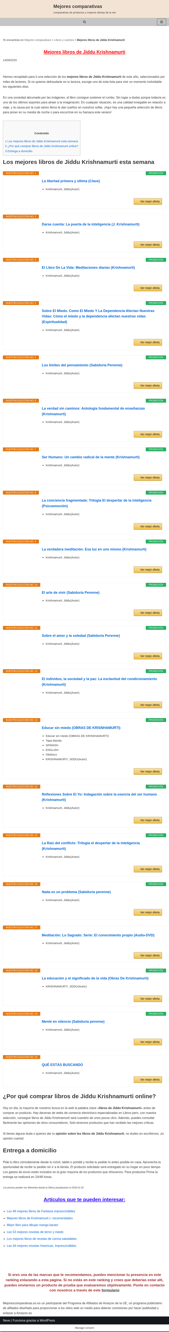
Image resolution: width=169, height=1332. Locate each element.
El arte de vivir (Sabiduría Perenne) (71, 593)
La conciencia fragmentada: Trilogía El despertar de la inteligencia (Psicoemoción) (96, 503)
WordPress (47, 1327)
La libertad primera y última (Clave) (71, 181)
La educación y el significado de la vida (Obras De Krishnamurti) (95, 979)
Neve (6, 1327)
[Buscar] (84, 21)
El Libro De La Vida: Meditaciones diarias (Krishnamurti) (88, 268)
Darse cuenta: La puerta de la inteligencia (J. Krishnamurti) (90, 225)
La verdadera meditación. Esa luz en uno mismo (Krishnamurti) (94, 550)
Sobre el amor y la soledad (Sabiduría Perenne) (81, 636)
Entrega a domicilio (19, 151)
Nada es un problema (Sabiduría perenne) (76, 892)
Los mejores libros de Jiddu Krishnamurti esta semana (41, 141)
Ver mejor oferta (150, 201)
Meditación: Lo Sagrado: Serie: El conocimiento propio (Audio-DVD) (98, 935)
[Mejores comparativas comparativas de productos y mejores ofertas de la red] (84, 9)
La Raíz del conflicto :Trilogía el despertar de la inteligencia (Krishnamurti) (91, 846)
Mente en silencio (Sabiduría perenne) (73, 1022)
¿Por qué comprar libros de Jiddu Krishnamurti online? (42, 146)
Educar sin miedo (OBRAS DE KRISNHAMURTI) (81, 728)
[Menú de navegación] (161, 22)
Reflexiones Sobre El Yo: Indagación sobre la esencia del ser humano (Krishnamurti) (99, 797)
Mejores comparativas (37, 40)
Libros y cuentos (64, 40)
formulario (110, 1298)
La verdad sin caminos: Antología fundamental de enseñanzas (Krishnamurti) (93, 411)
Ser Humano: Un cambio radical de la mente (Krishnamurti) (91, 457)
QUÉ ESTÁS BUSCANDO (62, 1065)
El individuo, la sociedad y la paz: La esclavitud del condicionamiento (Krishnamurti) (99, 682)
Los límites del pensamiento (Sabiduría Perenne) (82, 365)
